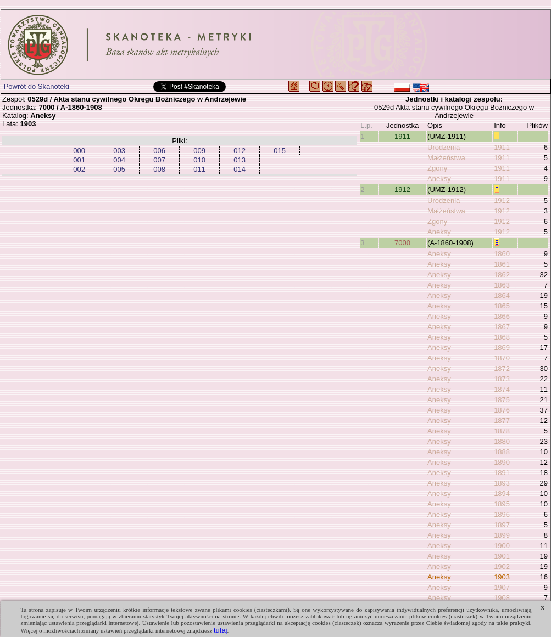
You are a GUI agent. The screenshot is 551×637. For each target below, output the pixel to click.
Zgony (437, 168)
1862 (502, 274)
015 (280, 150)
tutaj (220, 630)
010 (199, 160)
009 (199, 150)
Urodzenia (443, 147)
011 (199, 169)
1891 (502, 473)
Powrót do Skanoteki (36, 86)
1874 (502, 389)
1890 (502, 462)
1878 (502, 431)
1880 (502, 441)
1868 (502, 337)
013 (239, 160)
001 (79, 160)
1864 (502, 295)
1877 (502, 420)
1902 (502, 566)
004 (119, 160)
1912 (402, 189)
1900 (502, 546)
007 (159, 160)
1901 (502, 556)
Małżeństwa (446, 158)
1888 (502, 452)
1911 (402, 136)
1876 (502, 410)
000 (79, 150)
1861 (502, 264)
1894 (502, 493)
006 (159, 150)
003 (119, 150)
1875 (502, 400)
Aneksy (439, 178)
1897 (502, 525)
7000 (402, 243)
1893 (502, 483)
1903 (502, 577)
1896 (502, 514)
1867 (502, 327)
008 (159, 169)
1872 (502, 368)
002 (79, 169)
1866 (502, 316)
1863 (502, 285)
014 (239, 169)
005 (119, 169)
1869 (502, 347)
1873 (502, 379)
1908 (502, 598)
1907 (502, 587)
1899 (502, 535)
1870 (502, 358)
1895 (502, 504)
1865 (502, 306)
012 (239, 150)
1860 (502, 254)
